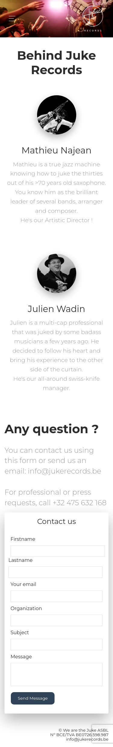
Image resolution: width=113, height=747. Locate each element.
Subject (20, 632)
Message (21, 657)
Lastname (20, 560)
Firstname (23, 539)
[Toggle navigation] (10, 18)
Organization (26, 608)
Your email (23, 584)
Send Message (33, 698)
